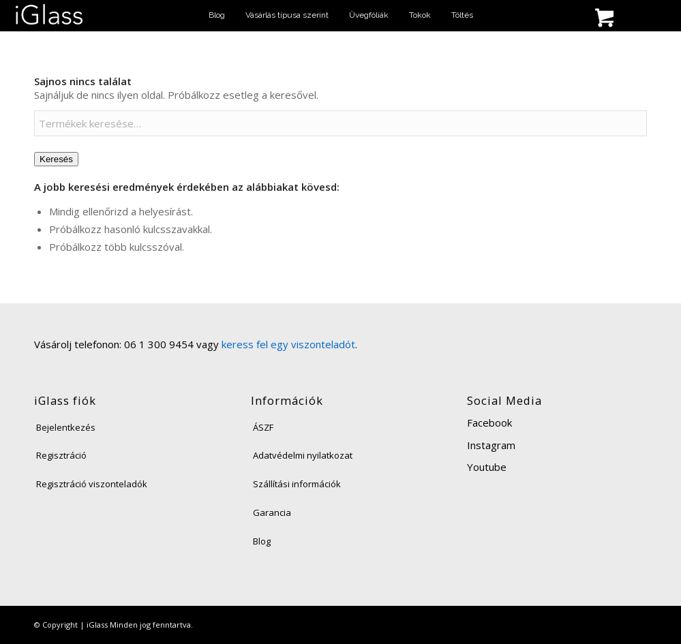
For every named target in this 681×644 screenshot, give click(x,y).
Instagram (491, 445)
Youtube (486, 467)
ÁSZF (263, 427)
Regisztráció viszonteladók (91, 484)
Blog (262, 541)
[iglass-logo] (49, 15)
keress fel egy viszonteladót (288, 344)
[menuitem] (217, 15)
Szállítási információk (297, 484)
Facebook (489, 422)
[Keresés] (487, 18)
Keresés (56, 159)
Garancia (272, 512)
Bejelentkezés (65, 427)
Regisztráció (61, 455)
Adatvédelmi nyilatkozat (302, 455)
